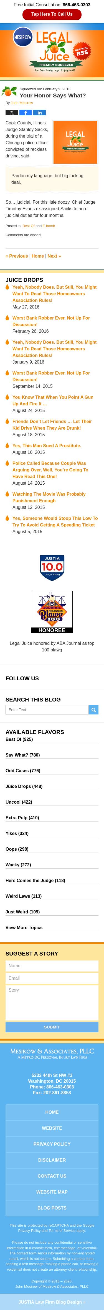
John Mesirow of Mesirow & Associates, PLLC (51, 1286)
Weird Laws (24, 896)
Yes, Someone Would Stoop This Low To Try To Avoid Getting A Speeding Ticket (55, 521)
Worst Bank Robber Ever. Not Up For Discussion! (51, 321)
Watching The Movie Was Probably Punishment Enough (49, 497)
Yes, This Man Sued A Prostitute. (46, 445)
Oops (17, 849)
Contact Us (52, 1176)
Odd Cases (23, 770)
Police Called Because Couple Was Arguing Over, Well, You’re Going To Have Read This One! (50, 470)
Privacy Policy (52, 1144)
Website (52, 1128)
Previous (17, 256)
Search (93, 710)
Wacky (18, 865)
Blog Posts (52, 1208)
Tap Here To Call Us (52, 14)
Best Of (28, 226)
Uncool (19, 802)
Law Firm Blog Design (50, 1302)
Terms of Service (62, 1231)
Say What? (23, 755)
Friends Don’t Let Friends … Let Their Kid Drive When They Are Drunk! (52, 424)
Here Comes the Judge (35, 880)
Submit (52, 1027)
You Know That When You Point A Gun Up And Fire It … (52, 400)
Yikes (17, 833)
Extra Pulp (22, 817)
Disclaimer (52, 1160)
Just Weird (23, 912)
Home (38, 256)
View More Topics (24, 927)
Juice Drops (24, 280)
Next (54, 256)
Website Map (52, 1192)
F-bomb (49, 226)
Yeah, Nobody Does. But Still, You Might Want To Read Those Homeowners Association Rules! (54, 294)
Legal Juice (52, 49)
